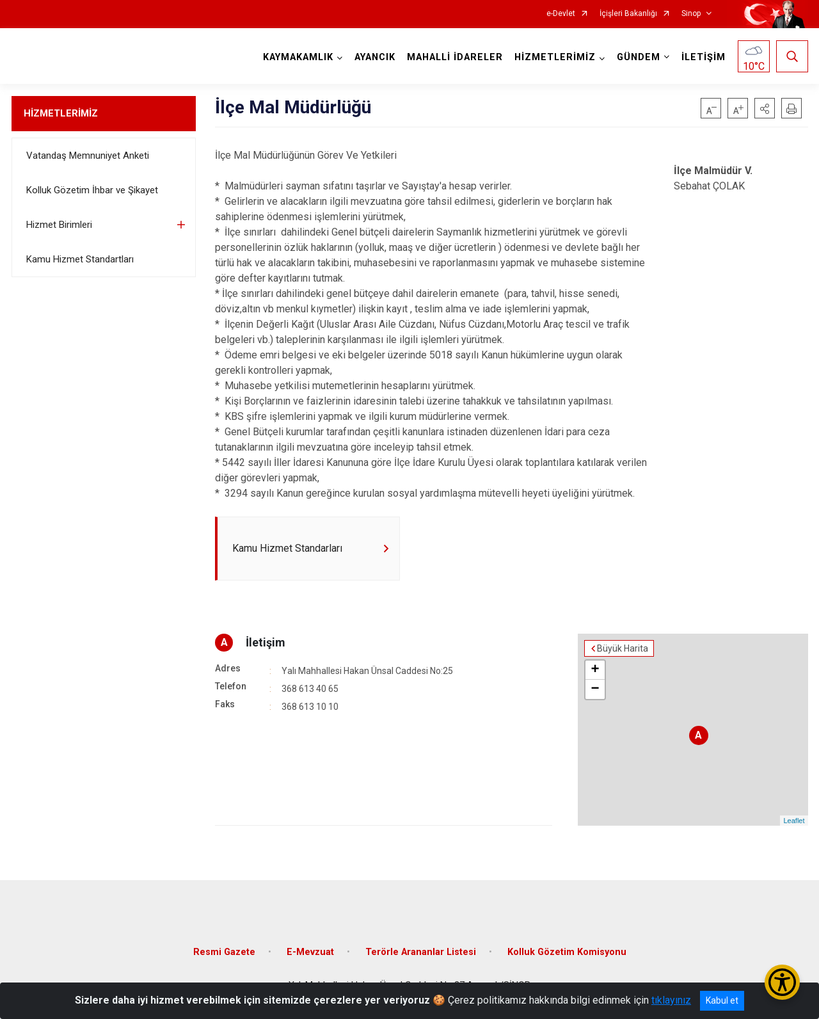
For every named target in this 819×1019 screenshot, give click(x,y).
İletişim (265, 642)
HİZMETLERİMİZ (61, 113)
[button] (764, 108)
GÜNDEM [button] (638, 57)
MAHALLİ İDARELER (455, 57)
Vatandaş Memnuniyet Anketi (87, 155)
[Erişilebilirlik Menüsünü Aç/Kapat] (782, 982)
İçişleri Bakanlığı (628, 14)
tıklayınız (671, 1000)
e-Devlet (560, 14)
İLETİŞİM (703, 57)
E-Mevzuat (310, 952)
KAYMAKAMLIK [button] (298, 57)
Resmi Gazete (224, 952)
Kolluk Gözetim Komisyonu (566, 952)
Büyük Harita (622, 648)
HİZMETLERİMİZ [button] (555, 57)
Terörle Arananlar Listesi (420, 952)
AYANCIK (374, 57)
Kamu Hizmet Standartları (80, 259)
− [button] (595, 689)
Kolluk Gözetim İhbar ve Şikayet (92, 190)
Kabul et (722, 1000)
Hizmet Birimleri (59, 224)
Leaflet (793, 820)
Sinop (691, 14)
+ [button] (595, 670)
